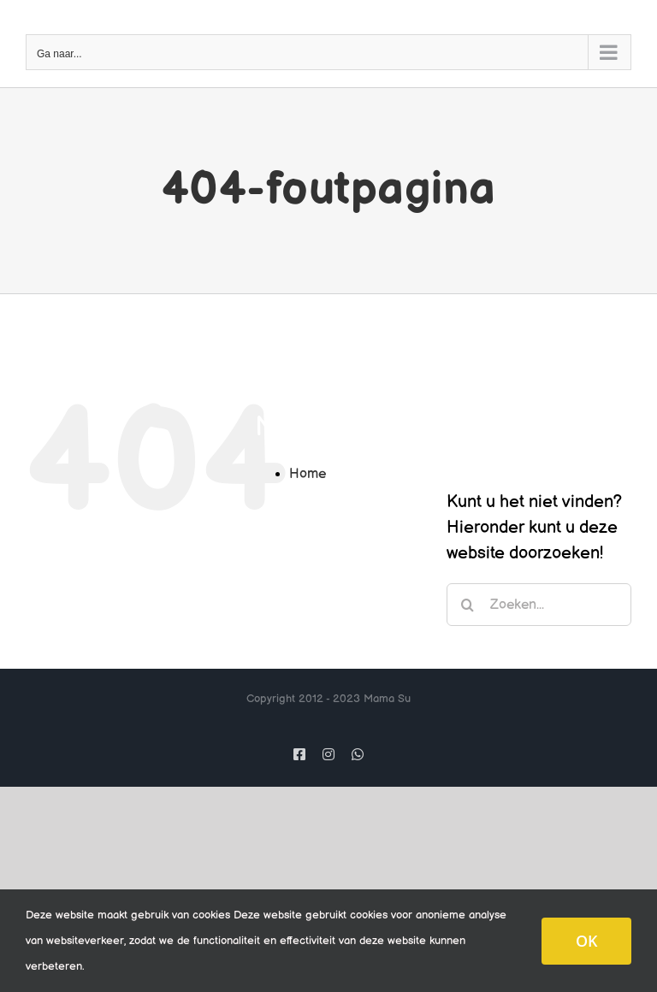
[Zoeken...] (539, 604)
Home (307, 474)
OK (586, 940)
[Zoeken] (468, 604)
